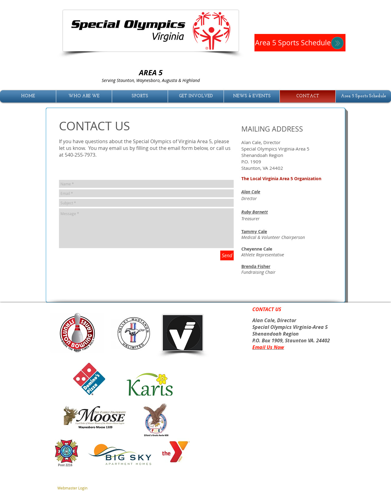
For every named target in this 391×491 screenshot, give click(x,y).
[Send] (227, 255)
